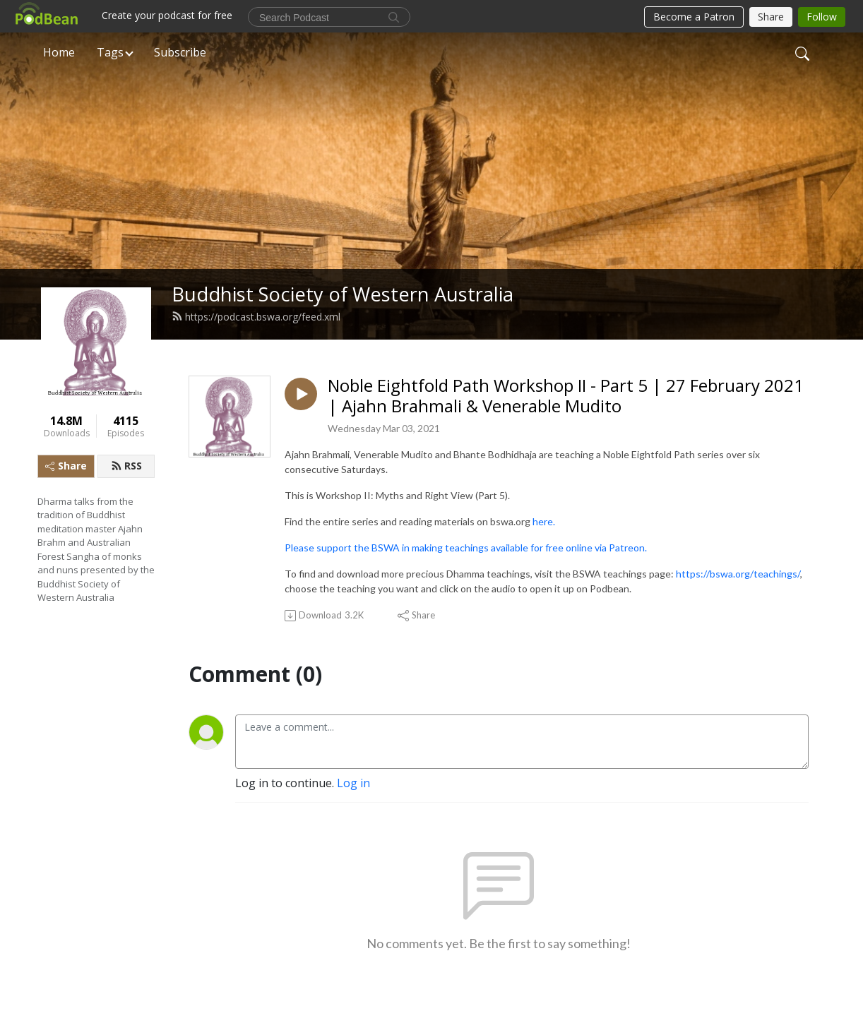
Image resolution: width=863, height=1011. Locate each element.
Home (59, 52)
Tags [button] (110, 52)
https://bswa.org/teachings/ (738, 574)
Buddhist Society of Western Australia (342, 294)
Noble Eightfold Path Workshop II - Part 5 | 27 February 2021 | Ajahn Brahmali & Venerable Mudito (566, 396)
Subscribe (180, 52)
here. (544, 521)
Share (66, 465)
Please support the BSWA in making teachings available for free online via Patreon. (466, 548)
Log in (353, 783)
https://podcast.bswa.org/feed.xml (256, 316)
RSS (126, 465)
